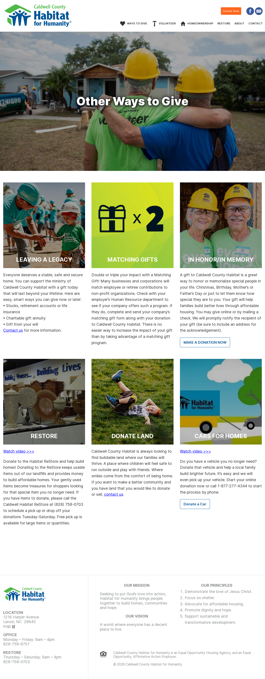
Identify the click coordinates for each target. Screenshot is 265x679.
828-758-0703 (16, 662)
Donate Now (231, 11)
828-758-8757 (16, 644)
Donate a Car (195, 504)
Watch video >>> (18, 451)
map (7, 626)
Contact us (13, 330)
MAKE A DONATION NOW (205, 342)
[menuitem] (163, 23)
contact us (113, 494)
